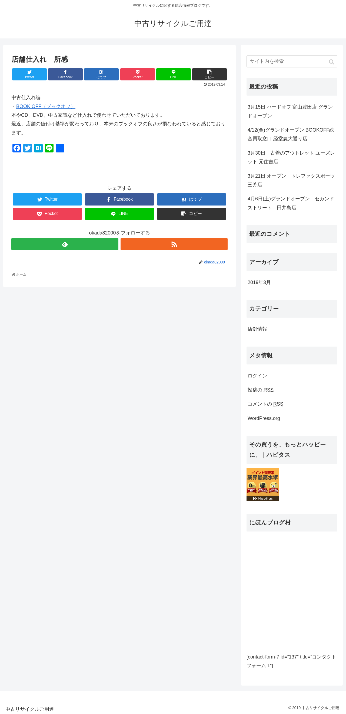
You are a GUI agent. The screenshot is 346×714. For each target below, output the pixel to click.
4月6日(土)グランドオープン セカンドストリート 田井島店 (291, 203)
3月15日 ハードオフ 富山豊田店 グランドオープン (290, 111)
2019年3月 (259, 282)
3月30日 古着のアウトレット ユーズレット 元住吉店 (291, 157)
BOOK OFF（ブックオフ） (45, 106)
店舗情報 (257, 329)
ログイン (257, 376)
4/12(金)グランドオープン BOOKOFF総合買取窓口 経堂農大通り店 (291, 134)
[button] (332, 62)
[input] (292, 61)
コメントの (265, 404)
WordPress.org (264, 418)
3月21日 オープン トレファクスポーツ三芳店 (291, 180)
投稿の (261, 390)
